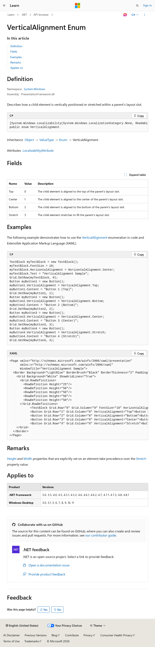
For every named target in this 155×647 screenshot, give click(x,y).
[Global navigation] (4, 5)
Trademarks (31, 641)
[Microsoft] (77, 5)
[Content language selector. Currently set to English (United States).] (22, 625)
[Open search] (137, 5)
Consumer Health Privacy (116, 635)
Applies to (16, 68)
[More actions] (144, 15)
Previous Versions (36, 635)
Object (29, 139)
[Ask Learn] (125, 15)
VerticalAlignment (94, 237)
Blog (54, 635)
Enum (63, 139)
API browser (41, 14)
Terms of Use (11, 641)
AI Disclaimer (11, 635)
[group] (77, 125)
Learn (11, 14)
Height (11, 458)
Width (27, 458)
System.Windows (34, 89)
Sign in (147, 5)
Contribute (72, 635)
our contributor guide (100, 535)
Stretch (141, 458)
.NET (24, 14)
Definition (16, 46)
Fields (13, 51)
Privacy (88, 635)
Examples (16, 57)
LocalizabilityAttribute (38, 150)
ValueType (46, 139)
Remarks (15, 62)
